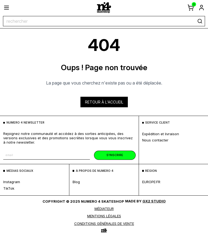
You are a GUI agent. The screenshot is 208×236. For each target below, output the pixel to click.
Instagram (11, 182)
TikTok (8, 188)
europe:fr (151, 182)
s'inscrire (114, 155)
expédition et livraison (160, 134)
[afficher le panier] (190, 7)
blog (76, 182)
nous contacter (155, 140)
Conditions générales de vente (104, 223)
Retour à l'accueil (104, 102)
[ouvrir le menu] (6, 7)
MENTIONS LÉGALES (104, 216)
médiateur (104, 208)
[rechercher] (200, 21)
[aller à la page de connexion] (201, 7)
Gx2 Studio (154, 201)
